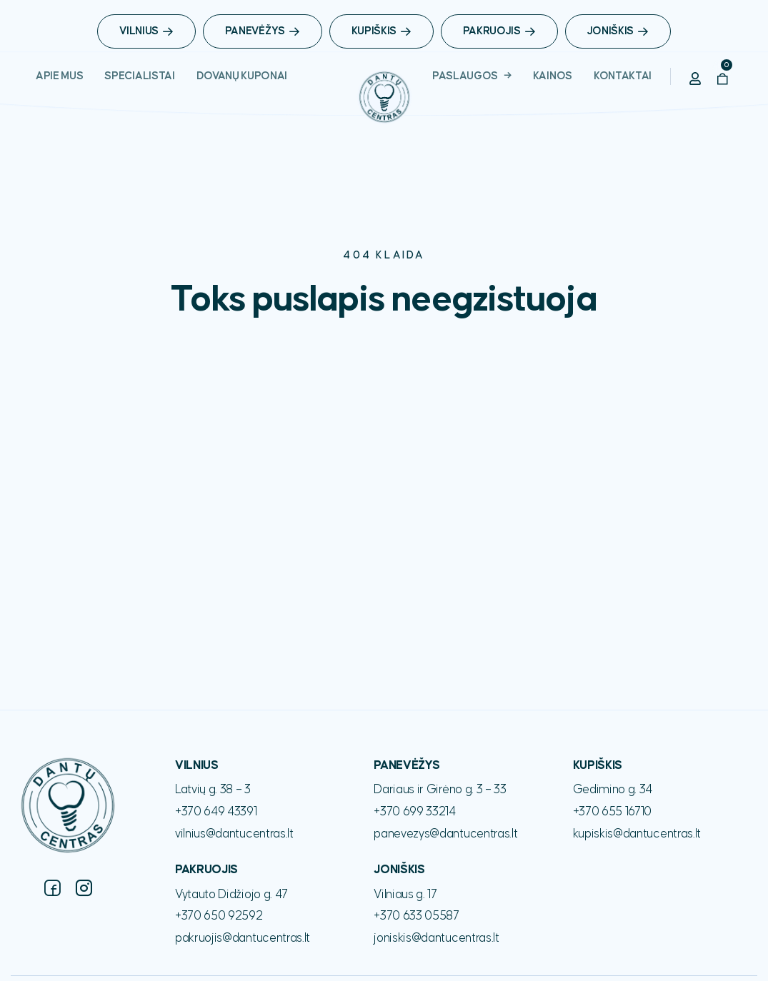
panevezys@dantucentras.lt (445, 833)
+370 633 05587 (416, 916)
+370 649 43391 (216, 811)
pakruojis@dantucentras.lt (242, 938)
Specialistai (139, 76)
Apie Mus (59, 76)
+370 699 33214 (415, 811)
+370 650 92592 (219, 916)
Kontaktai (623, 76)
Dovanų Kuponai (242, 76)
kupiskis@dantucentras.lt (637, 833)
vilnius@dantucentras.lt (234, 833)
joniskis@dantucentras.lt (436, 938)
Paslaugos (465, 76)
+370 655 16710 (612, 811)
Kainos (552, 76)
